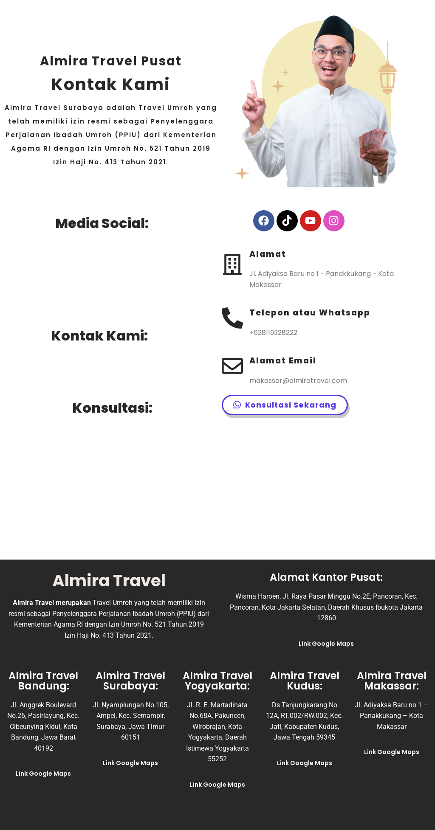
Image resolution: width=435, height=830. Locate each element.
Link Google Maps (326, 643)
